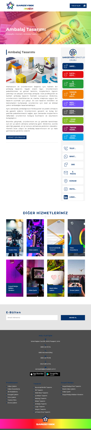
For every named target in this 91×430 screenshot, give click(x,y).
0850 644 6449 (44, 352)
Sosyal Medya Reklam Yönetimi (13, 305)
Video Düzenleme (74, 266)
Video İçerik (33, 307)
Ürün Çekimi (12, 397)
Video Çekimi (33, 267)
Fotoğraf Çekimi (13, 394)
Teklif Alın (75, 6)
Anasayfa (10, 34)
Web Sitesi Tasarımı (41, 393)
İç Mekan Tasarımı (41, 395)
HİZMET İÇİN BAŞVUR (16, 137)
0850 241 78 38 (45, 358)
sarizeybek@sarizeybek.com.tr (45, 369)
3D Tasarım (39, 390)
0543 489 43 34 (45, 364)
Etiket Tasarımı (40, 401)
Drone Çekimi (74, 307)
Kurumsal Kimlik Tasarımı (54, 266)
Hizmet (18, 34)
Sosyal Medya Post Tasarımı (71, 386)
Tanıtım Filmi (12, 267)
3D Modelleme (13, 392)
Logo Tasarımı (40, 406)
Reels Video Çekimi (53, 306)
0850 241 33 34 (45, 347)
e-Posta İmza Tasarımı (42, 412)
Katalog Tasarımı (40, 398)
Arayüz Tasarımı (40, 409)
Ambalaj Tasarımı (41, 404)
